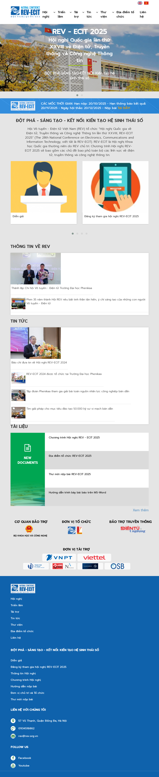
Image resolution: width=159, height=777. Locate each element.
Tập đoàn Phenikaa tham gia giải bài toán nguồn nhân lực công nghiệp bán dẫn (77, 391)
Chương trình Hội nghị (26, 680)
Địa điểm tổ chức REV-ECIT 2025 (70, 456)
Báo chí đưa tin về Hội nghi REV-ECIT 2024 (39, 363)
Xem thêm (141, 510)
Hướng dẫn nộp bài (24, 686)
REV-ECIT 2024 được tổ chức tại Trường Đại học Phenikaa (64, 374)
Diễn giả (16, 660)
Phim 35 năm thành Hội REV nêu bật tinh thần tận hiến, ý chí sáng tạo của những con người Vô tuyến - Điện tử (85, 301)
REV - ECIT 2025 (79, 32)
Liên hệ (143, 14)
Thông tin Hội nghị (23, 673)
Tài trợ (79, 14)
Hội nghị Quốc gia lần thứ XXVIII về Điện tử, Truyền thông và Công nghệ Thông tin (79, 50)
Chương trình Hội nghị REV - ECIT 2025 (74, 438)
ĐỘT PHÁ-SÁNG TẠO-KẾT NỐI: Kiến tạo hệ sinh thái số (79, 76)
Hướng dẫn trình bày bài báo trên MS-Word (77, 493)
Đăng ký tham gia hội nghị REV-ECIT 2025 (38, 667)
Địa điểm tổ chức (125, 14)
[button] (77, 95)
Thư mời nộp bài (22, 699)
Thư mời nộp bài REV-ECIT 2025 (70, 474)
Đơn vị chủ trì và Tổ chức (27, 693)
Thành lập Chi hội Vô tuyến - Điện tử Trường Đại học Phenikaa (51, 288)
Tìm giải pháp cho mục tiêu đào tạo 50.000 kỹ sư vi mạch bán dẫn (69, 409)
